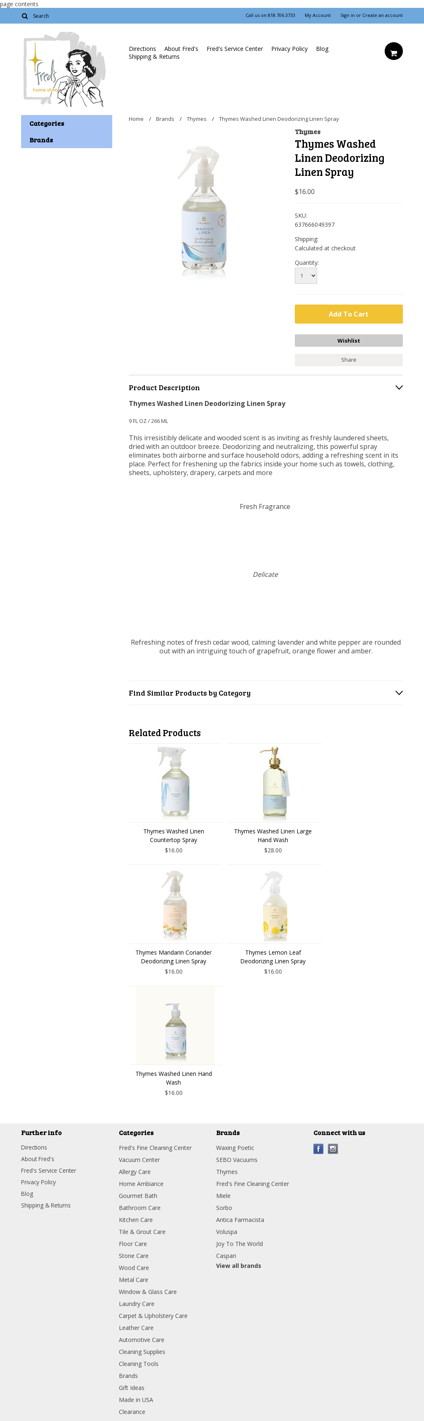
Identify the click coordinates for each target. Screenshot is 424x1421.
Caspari (226, 1255)
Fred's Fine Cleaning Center (155, 1147)
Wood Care (134, 1267)
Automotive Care (141, 1339)
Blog (322, 49)
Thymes (197, 118)
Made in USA (136, 1399)
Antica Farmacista (240, 1219)
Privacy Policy (289, 49)
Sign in (347, 15)
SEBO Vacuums (237, 1159)
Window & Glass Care (148, 1291)
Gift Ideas (132, 1387)
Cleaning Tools (139, 1363)
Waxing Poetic (235, 1147)
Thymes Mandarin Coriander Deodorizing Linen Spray (173, 956)
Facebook (318, 1148)
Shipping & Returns (154, 56)
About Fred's (181, 49)
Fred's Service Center (235, 49)
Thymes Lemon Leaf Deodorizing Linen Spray (273, 956)
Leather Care (136, 1327)
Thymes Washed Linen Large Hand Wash (273, 834)
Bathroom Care (140, 1207)
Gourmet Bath (138, 1195)
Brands (165, 118)
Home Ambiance (141, 1183)
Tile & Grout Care (142, 1231)
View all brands (238, 1265)
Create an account (382, 15)
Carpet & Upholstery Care (153, 1315)
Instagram (333, 1148)
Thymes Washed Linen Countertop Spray (173, 834)
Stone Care (134, 1255)
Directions (142, 49)
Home (136, 118)
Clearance (132, 1411)
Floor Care (133, 1243)
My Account (318, 15)
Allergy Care (135, 1171)
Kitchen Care (136, 1219)
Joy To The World (239, 1243)
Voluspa (226, 1231)
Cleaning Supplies (142, 1351)
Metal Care (133, 1279)
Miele (223, 1195)
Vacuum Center (139, 1159)
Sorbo (224, 1207)
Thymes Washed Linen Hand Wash (173, 1077)
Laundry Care (136, 1303)
